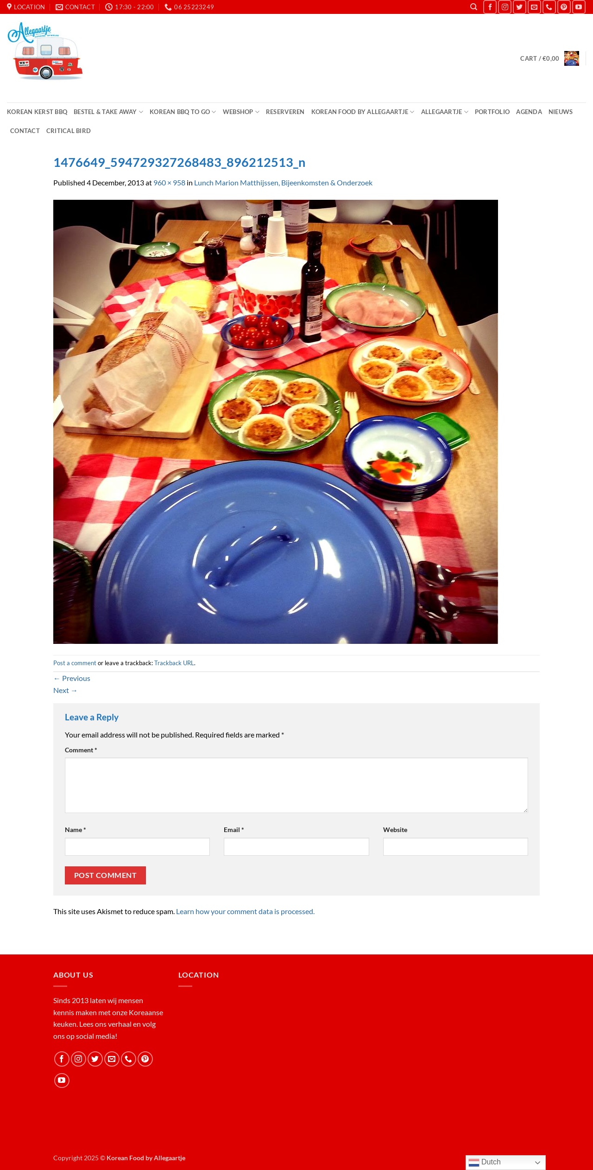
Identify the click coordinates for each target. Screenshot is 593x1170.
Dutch (484, 1162)
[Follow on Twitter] (519, 6)
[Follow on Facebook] (490, 6)
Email (234, 829)
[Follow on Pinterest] (564, 6)
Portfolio (492, 111)
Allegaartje (444, 112)
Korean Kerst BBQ (37, 111)
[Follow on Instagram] (504, 6)
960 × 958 (169, 182)
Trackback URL (174, 663)
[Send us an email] (534, 6)
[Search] (473, 6)
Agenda (529, 111)
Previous (71, 678)
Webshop (241, 112)
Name (75, 829)
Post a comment (74, 663)
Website (395, 829)
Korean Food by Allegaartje (363, 112)
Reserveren (285, 111)
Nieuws (561, 111)
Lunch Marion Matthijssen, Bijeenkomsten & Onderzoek (283, 182)
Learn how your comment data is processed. (245, 911)
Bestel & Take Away (108, 112)
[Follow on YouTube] (579, 6)
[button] (549, 58)
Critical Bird (68, 130)
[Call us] (549, 6)
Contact (25, 130)
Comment (81, 750)
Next (65, 690)
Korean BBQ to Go (183, 112)
